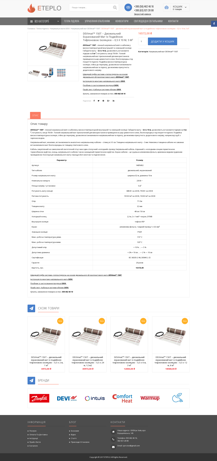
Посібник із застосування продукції (101, 85)
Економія (75, 431)
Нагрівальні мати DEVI (59, 28)
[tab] (35, 115)
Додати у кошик (162, 41)
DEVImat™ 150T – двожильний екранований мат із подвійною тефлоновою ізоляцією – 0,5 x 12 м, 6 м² (170, 361)
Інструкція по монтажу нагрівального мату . (104, 81)
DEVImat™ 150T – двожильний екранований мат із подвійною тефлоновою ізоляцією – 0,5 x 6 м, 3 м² (129, 361)
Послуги (32, 431)
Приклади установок (80, 442)
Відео (73, 434)
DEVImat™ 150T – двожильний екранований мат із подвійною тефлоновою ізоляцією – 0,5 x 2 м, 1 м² (46, 361)
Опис (35, 115)
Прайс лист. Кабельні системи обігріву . (102, 89)
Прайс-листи (35, 442)
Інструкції (33, 438)
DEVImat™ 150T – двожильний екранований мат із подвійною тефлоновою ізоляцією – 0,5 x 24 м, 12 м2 (87, 361)
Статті (74, 438)
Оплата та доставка (38, 434)
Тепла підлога (42, 28)
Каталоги (33, 446)
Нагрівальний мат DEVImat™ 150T (85, 28)
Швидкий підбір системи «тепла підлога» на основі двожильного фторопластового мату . (106, 75)
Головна (31, 28)
